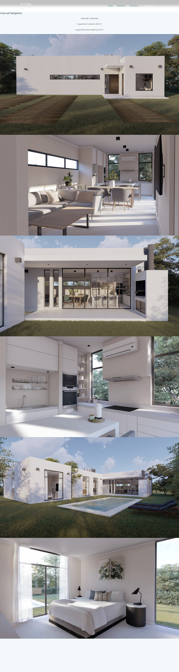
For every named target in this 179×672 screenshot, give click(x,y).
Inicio (112, 6)
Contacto (134, 6)
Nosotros (123, 6)
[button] (150, 5)
